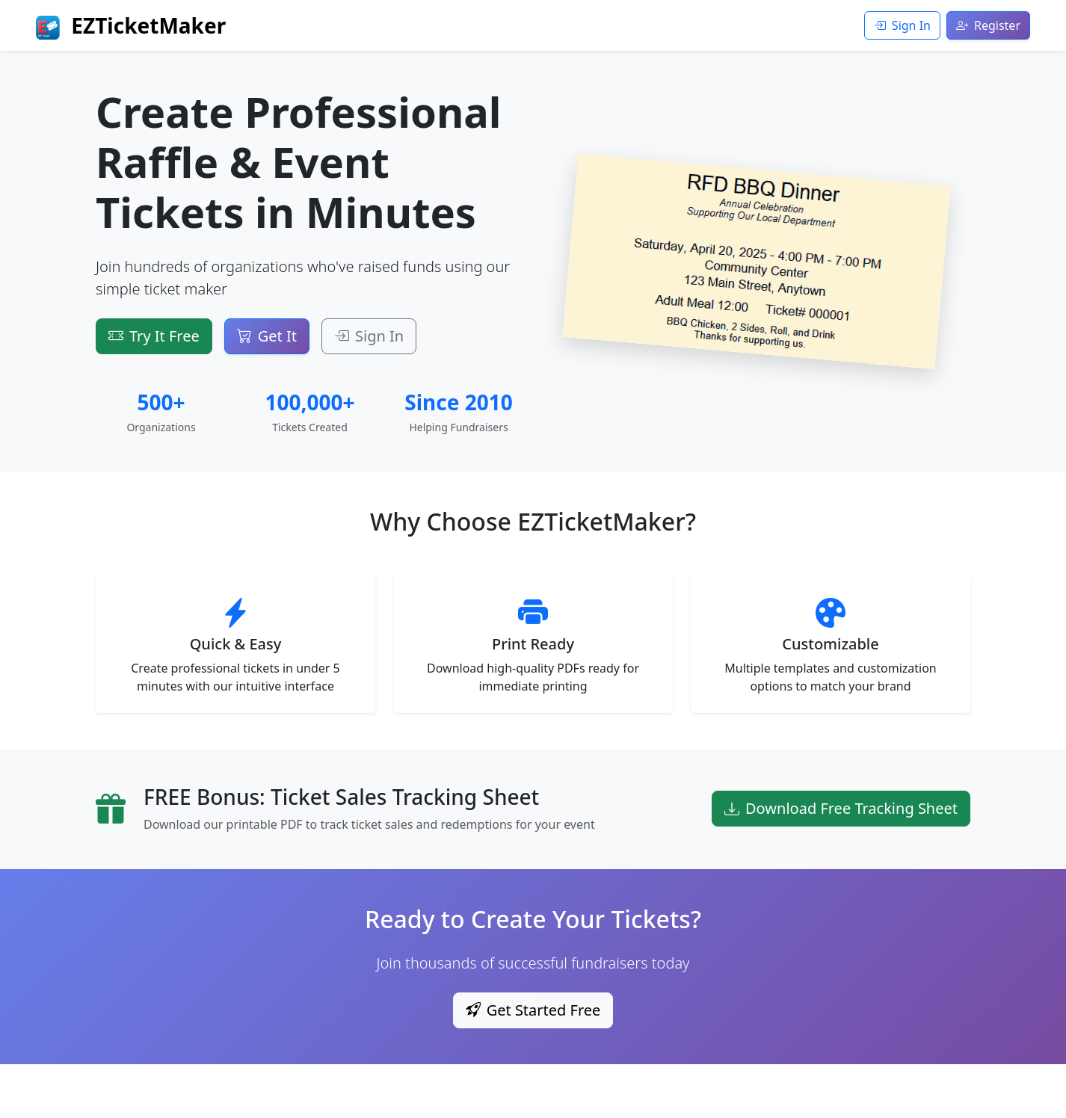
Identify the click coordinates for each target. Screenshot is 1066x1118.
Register (988, 25)
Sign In (902, 25)
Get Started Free (533, 1010)
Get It (267, 336)
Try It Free (154, 336)
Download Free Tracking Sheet (841, 808)
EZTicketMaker (131, 25)
